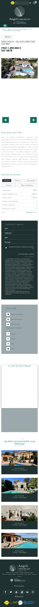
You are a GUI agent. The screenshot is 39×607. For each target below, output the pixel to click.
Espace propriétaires (21, 3)
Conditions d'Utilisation (20, 292)
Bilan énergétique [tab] (27, 185)
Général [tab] (6, 180)
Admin (29, 574)
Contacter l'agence (26, 254)
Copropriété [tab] (31, 180)
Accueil (3, 29)
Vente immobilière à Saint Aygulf (18, 29)
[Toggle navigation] (5, 25)
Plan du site (4, 574)
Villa (30, 29)
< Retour (7, 37)
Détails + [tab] (18, 180)
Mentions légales (12, 574)
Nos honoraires (20, 574)
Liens (26, 574)
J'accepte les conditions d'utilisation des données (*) (21, 247)
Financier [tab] (9, 185)
